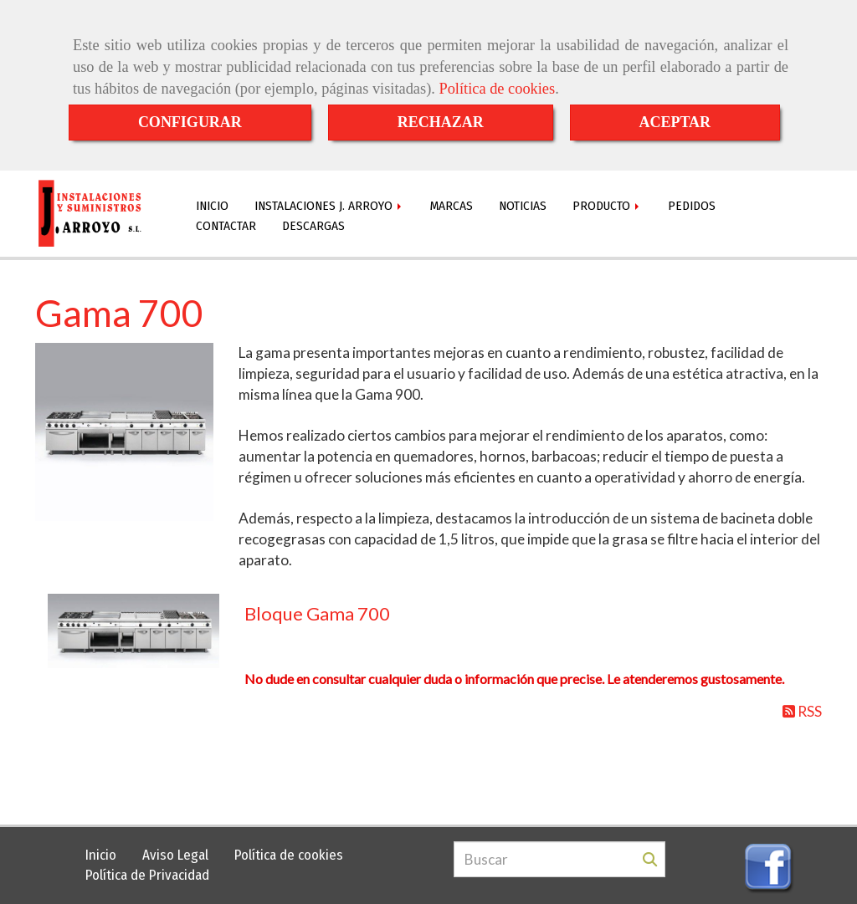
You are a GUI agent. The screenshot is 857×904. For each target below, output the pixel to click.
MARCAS (451, 205)
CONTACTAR (226, 225)
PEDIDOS (692, 205)
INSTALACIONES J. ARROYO (329, 205)
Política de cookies (497, 88)
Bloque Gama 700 (317, 613)
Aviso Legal (175, 855)
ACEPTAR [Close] (675, 122)
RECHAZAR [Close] (441, 122)
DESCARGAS (313, 225)
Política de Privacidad (147, 875)
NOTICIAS (523, 205)
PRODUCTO (607, 205)
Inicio (100, 855)
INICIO (212, 205)
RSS (802, 711)
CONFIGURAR (190, 122)
